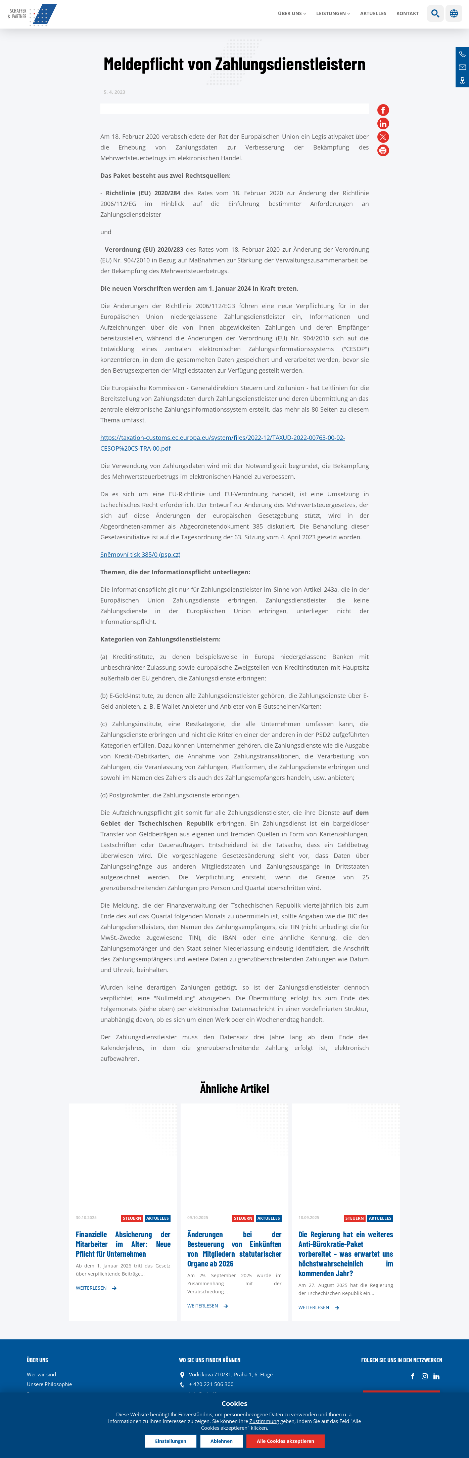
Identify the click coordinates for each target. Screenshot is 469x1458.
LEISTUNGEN (331, 13)
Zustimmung (264, 1421)
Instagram (424, 1376)
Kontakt (407, 13)
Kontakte (462, 80)
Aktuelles (373, 13)
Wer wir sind (41, 1374)
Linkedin (436, 1376)
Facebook (413, 1376)
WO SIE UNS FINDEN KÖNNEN (209, 1360)
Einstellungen (170, 1441)
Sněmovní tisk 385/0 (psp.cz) (140, 554)
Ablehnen (221, 1441)
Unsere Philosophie (49, 1384)
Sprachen (453, 13)
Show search (435, 13)
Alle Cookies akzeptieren (285, 1441)
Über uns (290, 13)
